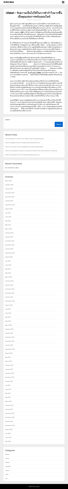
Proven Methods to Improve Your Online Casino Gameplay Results (24, 138)
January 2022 (9, 369)
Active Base (8, 2)
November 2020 (9, 417)
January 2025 (9, 237)
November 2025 (9, 197)
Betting (7, 454)
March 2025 (8, 229)
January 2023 (9, 333)
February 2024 (9, 281)
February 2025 (9, 233)
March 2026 (8, 181)
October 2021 (9, 381)
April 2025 (8, 225)
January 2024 (9, 285)
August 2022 (9, 353)
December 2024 (9, 241)
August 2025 (9, 209)
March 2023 (8, 325)
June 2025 (8, 217)
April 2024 (8, 273)
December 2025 (9, 193)
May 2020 (8, 441)
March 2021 (8, 401)
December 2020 (9, 413)
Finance (7, 462)
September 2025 (10, 205)
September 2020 (10, 425)
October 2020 (9, 421)
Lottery (7, 470)
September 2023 (10, 301)
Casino (7, 458)
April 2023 (8, 321)
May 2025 (8, 221)
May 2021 (8, 393)
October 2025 (9, 201)
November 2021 (9, 377)
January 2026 (9, 189)
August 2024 (9, 257)
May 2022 (8, 357)
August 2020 (9, 429)
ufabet (34, 72)
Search (7, 120)
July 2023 (8, 309)
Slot (6, 478)
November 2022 (9, 341)
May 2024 (8, 269)
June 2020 (8, 437)
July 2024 (8, 261)
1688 (19, 32)
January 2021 (9, 409)
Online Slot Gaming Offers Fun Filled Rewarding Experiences (22, 155)
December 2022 (9, 337)
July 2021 (8, 385)
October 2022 (9, 345)
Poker (7, 474)
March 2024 (8, 277)
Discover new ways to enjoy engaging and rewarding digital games (24, 147)
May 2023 (8, 317)
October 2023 (9, 297)
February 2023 (9, 329)
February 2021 (9, 405)
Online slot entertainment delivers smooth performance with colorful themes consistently (31, 151)
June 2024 (8, 265)
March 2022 (8, 361)
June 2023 (8, 313)
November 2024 (9, 245)
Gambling (8, 466)
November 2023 (9, 293)
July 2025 (8, 213)
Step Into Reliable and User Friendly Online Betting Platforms (22, 142)
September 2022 (10, 349)
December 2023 (9, 289)
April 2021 (8, 397)
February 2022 (9, 365)
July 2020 (8, 433)
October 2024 (9, 249)
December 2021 (9, 373)
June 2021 (8, 389)
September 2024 (10, 253)
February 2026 (9, 185)
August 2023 (9, 305)
